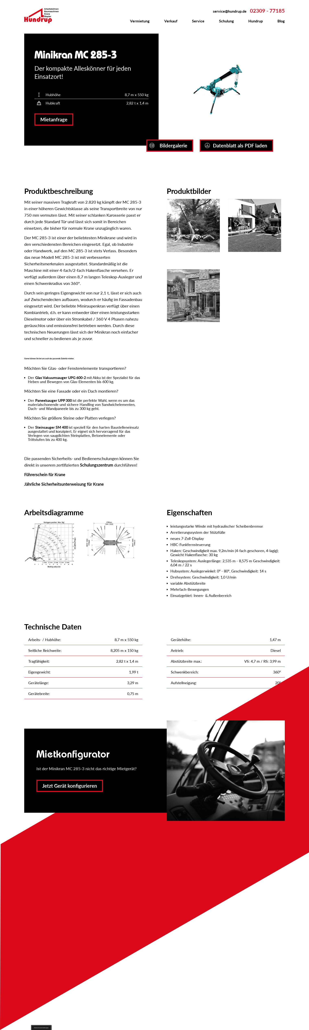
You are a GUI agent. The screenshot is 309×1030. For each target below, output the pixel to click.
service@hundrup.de (230, 11)
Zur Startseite (43, 15)
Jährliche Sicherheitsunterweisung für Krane (64, 484)
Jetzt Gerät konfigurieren (69, 786)
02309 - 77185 (267, 11)
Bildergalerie (168, 145)
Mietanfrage (53, 119)
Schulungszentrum (96, 464)
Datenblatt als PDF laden (236, 145)
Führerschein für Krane (44, 474)
